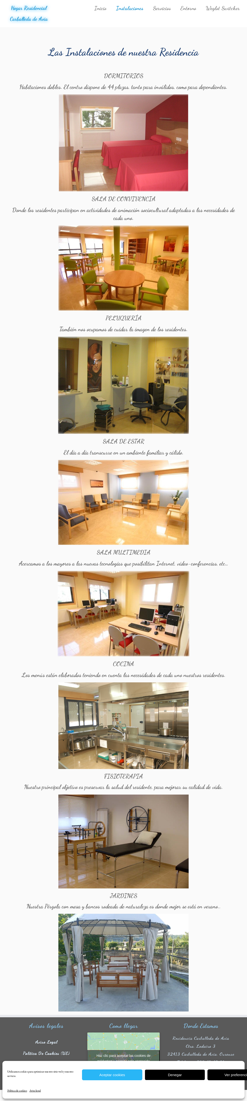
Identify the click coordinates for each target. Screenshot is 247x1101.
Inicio (100, 8)
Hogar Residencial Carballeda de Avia (29, 14)
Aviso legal (35, 1091)
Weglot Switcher (223, 8)
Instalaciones (129, 8)
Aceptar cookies (112, 1075)
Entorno (188, 8)
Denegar (175, 1075)
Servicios (162, 8)
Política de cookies (17, 1091)
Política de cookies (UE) (46, 1056)
